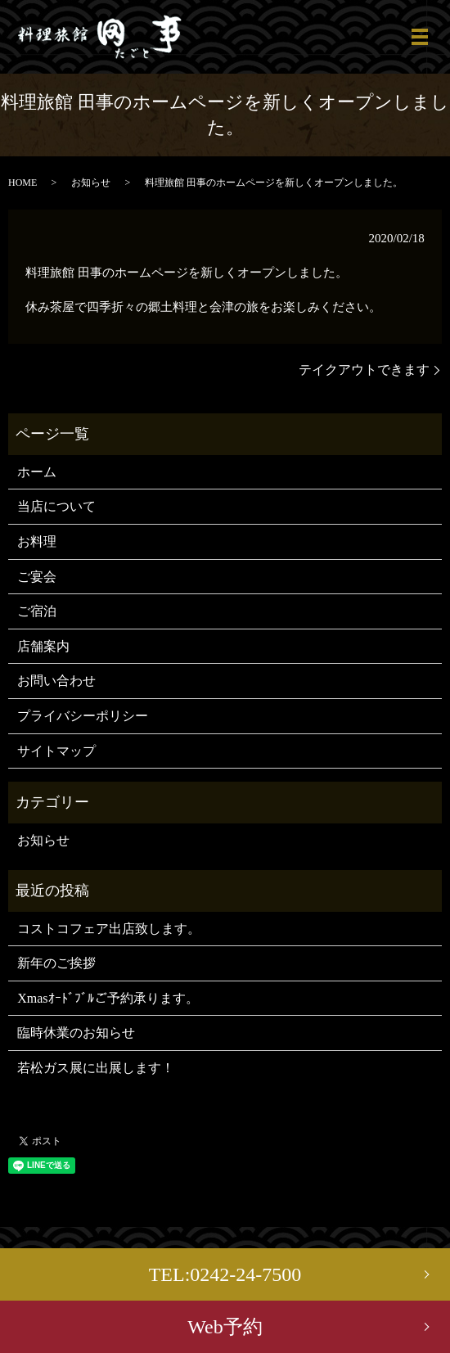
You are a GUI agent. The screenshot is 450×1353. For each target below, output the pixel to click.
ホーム (36, 472)
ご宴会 (36, 577)
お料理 (36, 541)
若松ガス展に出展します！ (95, 1068)
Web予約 (224, 1326)
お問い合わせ (56, 681)
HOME (22, 182)
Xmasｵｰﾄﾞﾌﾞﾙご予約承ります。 (107, 998)
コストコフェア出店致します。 (108, 929)
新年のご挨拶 (56, 963)
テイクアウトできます (364, 370)
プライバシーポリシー (82, 716)
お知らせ (90, 182)
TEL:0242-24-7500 (225, 1274)
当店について (56, 506)
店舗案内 (43, 646)
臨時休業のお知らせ (76, 1033)
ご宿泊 (36, 611)
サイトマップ (56, 751)
